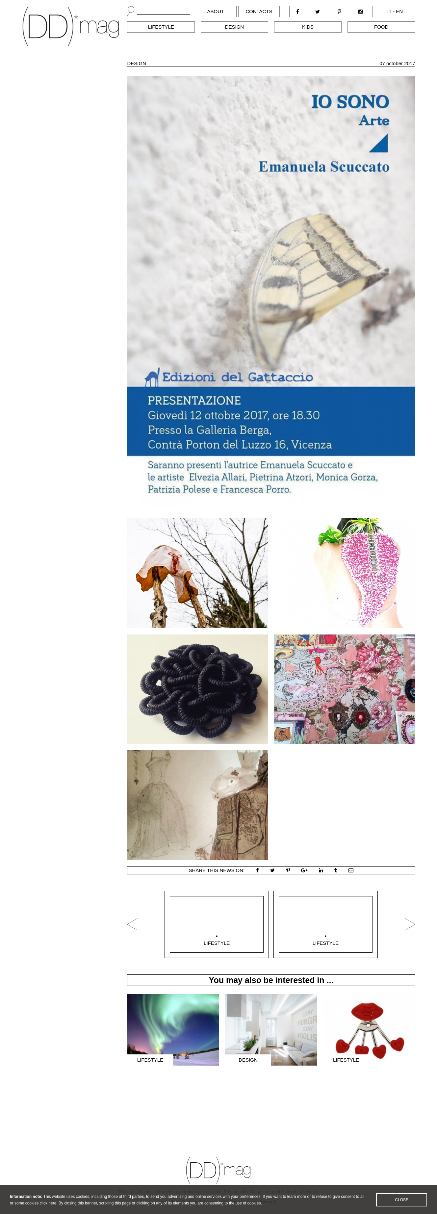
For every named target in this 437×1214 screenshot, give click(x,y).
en (399, 11)
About (215, 11)
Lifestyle (161, 27)
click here (48, 1209)
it (389, 11)
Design (234, 27)
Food (381, 27)
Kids (308, 27)
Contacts (258, 11)
